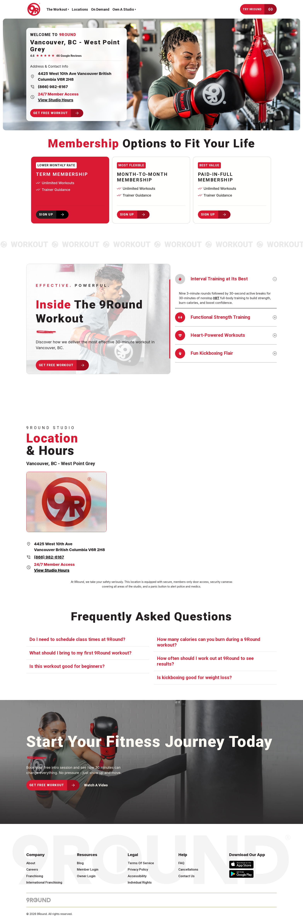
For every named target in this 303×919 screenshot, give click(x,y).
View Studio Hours (55, 100)
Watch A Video (96, 785)
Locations (80, 9)
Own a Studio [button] (123, 9)
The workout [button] (56, 9)
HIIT (216, 298)
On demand (100, 9)
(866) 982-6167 (53, 86)
